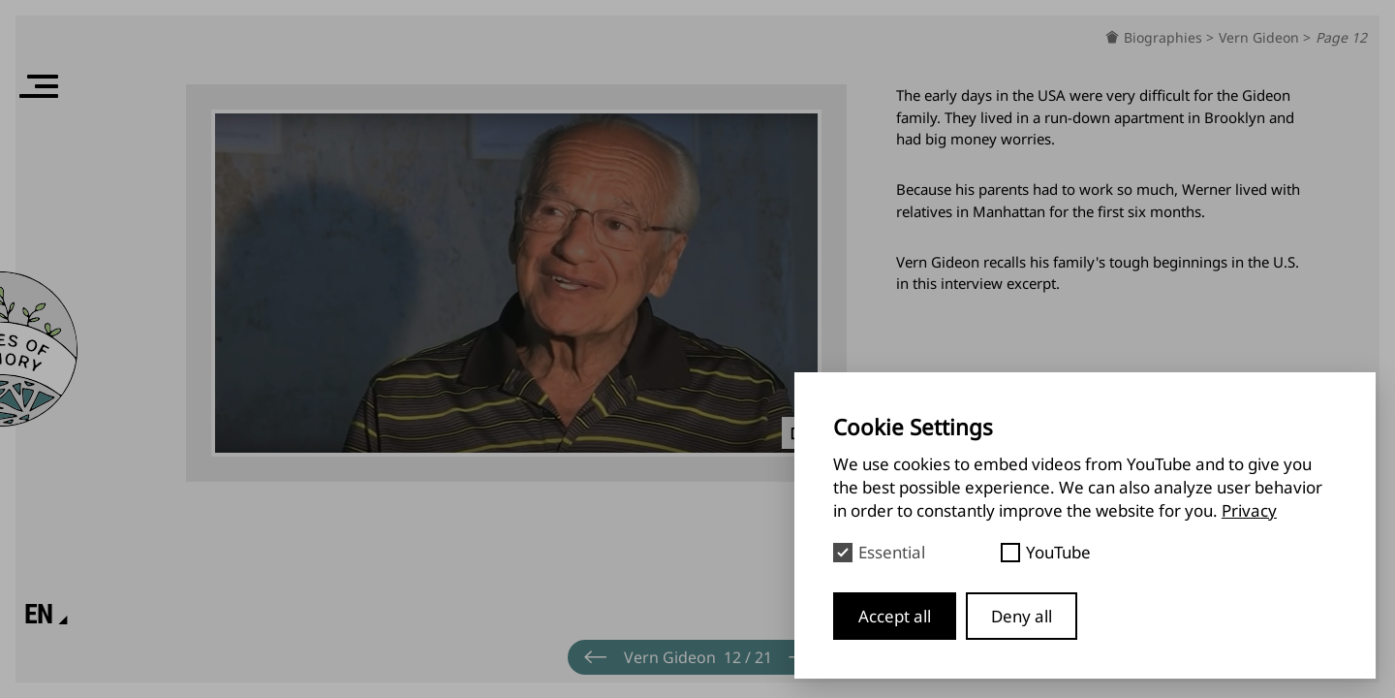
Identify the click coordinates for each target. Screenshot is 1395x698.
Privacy (1249, 510)
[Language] (39, 614)
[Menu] (39, 86)
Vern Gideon (1261, 37)
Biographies (1165, 37)
